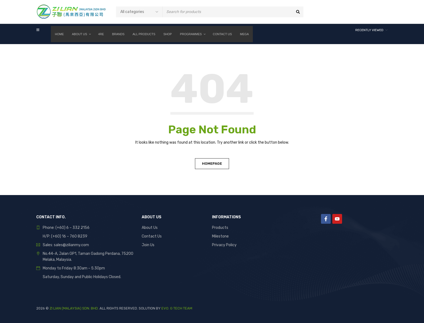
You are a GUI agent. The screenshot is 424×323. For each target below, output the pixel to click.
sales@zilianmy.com (71, 245)
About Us (150, 227)
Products (220, 227)
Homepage (212, 164)
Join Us (148, 245)
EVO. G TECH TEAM (176, 308)
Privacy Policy (224, 245)
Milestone (220, 236)
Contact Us (152, 236)
